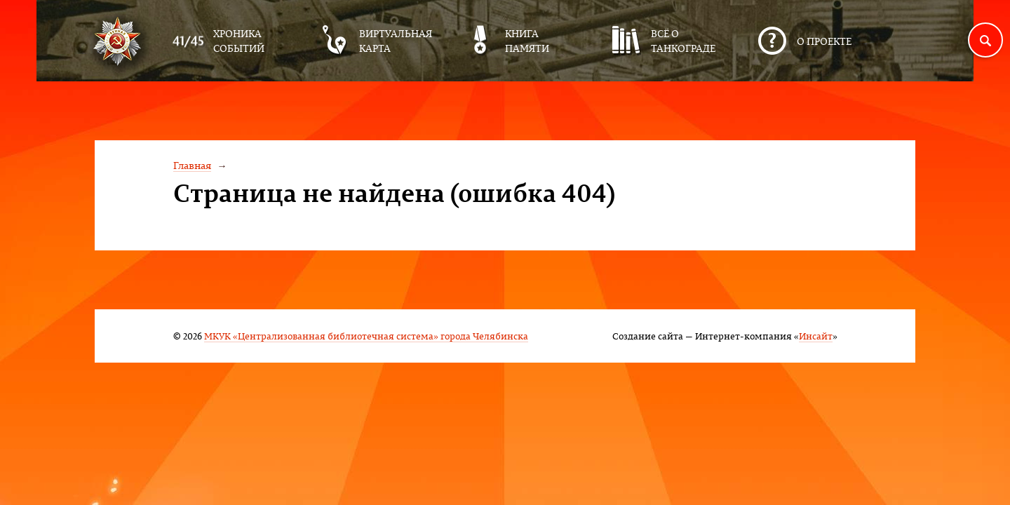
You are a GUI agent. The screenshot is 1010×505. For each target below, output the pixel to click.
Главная (192, 165)
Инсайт (816, 335)
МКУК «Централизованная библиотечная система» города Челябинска (366, 335)
